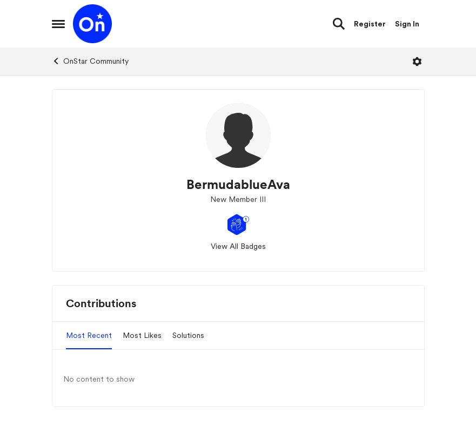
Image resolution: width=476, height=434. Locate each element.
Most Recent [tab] (89, 335)
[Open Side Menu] (58, 24)
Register (370, 23)
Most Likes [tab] (142, 335)
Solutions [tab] (188, 335)
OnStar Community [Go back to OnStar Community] (90, 61)
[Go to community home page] (92, 23)
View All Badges (238, 246)
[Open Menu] (417, 61)
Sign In (407, 23)
